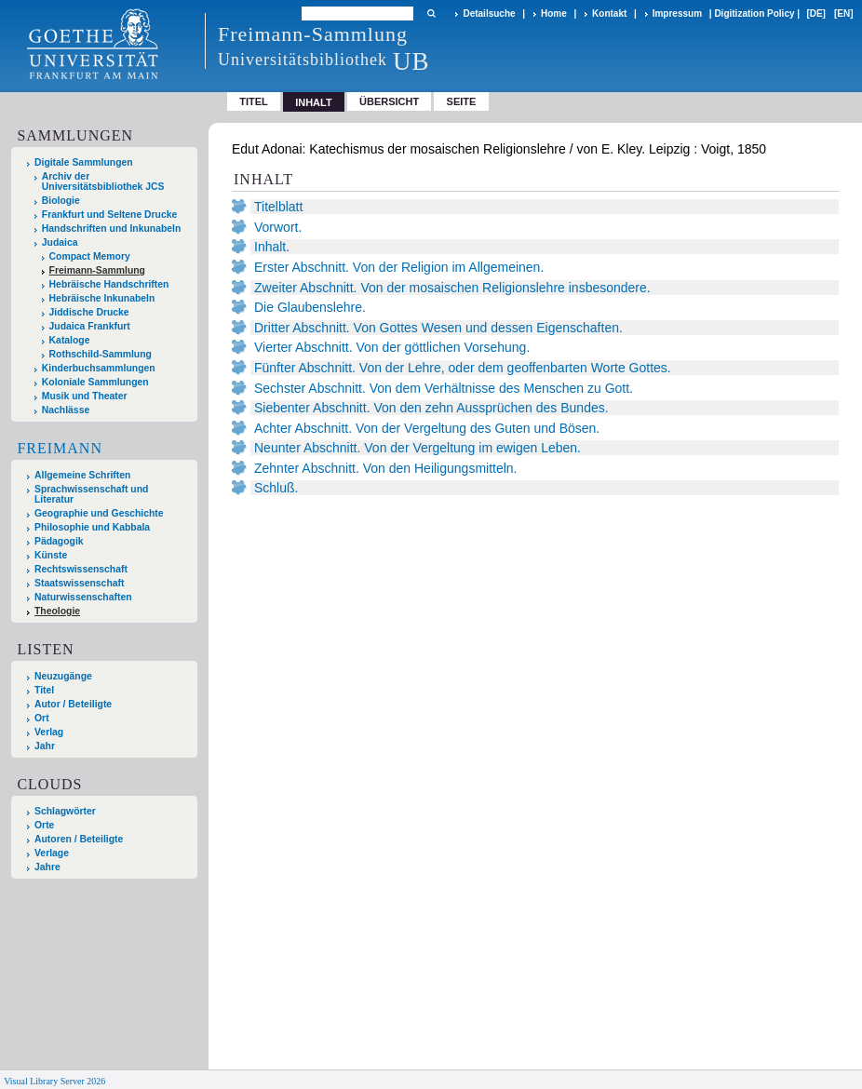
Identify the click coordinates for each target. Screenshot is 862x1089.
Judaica (60, 242)
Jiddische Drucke (89, 312)
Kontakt (609, 13)
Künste (50, 555)
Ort (41, 718)
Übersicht (389, 101)
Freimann (59, 448)
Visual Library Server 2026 (54, 1081)
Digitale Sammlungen (83, 162)
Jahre (47, 867)
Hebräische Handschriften (109, 284)
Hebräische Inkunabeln (102, 298)
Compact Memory (89, 256)
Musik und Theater (85, 396)
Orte (44, 825)
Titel (253, 101)
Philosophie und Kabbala (92, 527)
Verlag (48, 732)
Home (554, 13)
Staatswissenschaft (79, 583)
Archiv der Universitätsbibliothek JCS (103, 181)
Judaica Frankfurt (89, 326)
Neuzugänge (63, 676)
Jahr (44, 746)
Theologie (57, 611)
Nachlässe (65, 410)
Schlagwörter (65, 811)
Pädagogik (59, 541)
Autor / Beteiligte (73, 704)
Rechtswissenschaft (81, 569)
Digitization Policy (754, 13)
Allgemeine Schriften (82, 475)
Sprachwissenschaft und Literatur (91, 494)
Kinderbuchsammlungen (98, 368)
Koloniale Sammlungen (95, 382)
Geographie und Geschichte (99, 513)
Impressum (677, 13)
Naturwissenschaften (83, 597)
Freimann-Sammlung (97, 270)
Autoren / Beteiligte (78, 839)
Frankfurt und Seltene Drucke (110, 214)
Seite (462, 101)
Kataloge (69, 340)
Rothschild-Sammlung (100, 354)
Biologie (61, 200)
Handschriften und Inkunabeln (112, 228)
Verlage (51, 853)
